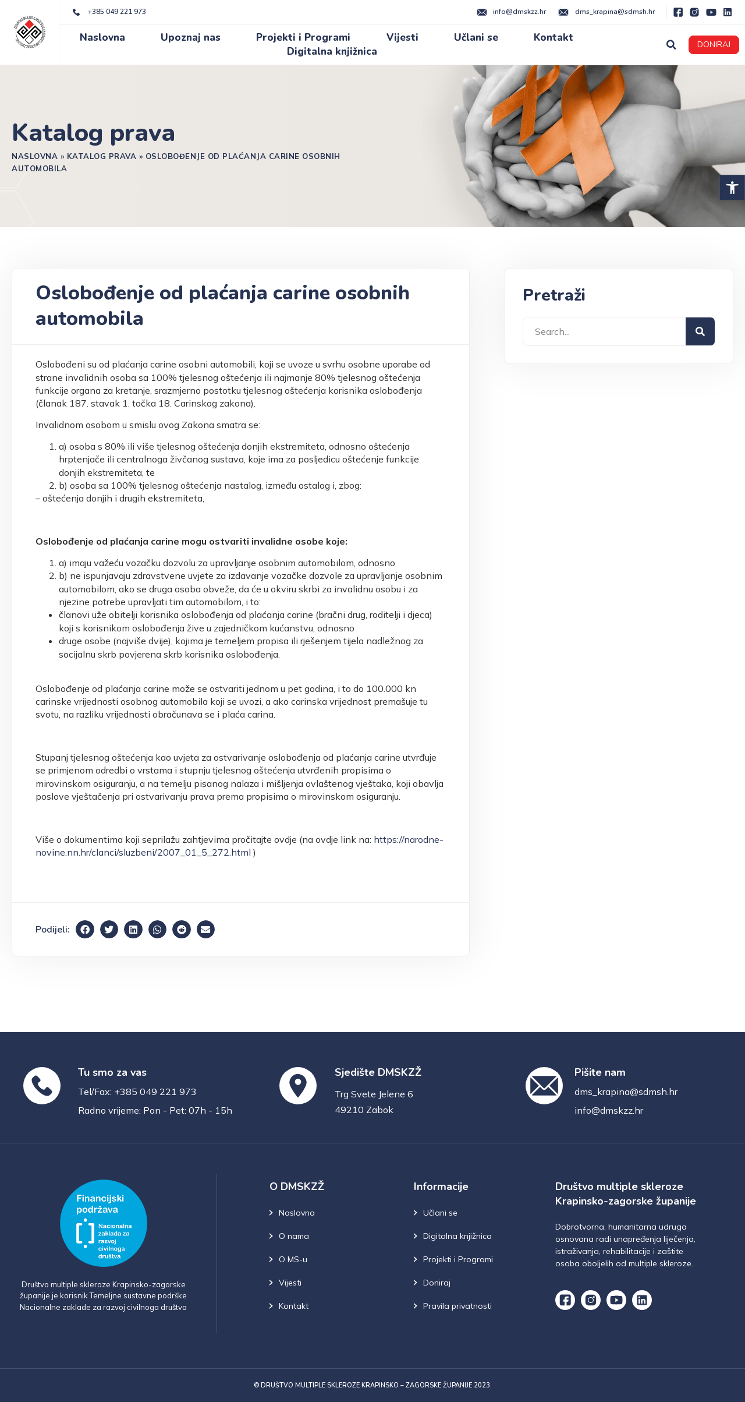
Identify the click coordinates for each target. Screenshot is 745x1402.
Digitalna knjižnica (332, 51)
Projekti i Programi (303, 37)
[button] (732, 187)
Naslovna (102, 37)
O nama (294, 1236)
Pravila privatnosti (457, 1306)
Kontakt (553, 37)
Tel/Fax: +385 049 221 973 (137, 1091)
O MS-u (293, 1259)
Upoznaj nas (191, 37)
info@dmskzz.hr (608, 1110)
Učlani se (476, 37)
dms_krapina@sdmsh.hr (625, 1091)
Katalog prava (102, 156)
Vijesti (402, 37)
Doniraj (436, 1282)
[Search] (700, 331)
